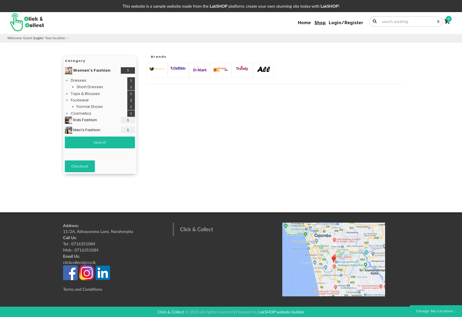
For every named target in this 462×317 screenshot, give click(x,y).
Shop (320, 22)
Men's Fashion (82, 130)
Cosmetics (81, 113)
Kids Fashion (81, 120)
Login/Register (346, 22)
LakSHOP (218, 6)
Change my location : (436, 311)
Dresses (78, 80)
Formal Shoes (90, 106)
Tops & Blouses (85, 93)
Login (38, 38)
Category (75, 60)
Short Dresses (90, 87)
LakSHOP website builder (281, 311)
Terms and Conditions (82, 289)
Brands (158, 56)
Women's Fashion (87, 70)
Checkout (79, 166)
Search (100, 142)
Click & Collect (196, 229)
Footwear (80, 100)
